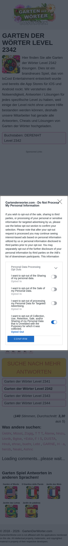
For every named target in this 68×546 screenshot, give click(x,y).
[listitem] (34, 268)
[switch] (54, 277)
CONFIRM (21, 338)
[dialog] (34, 273)
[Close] (60, 202)
